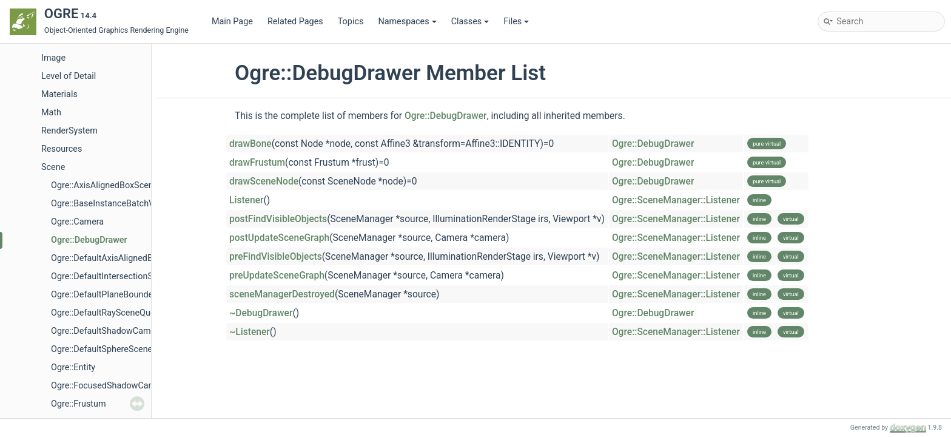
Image (53, 58)
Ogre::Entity (73, 367)
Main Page (232, 21)
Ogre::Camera (77, 222)
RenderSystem (69, 131)
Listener (246, 200)
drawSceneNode (263, 181)
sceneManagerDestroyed (282, 294)
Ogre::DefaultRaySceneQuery (106, 313)
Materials (59, 94)
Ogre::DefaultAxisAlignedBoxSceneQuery (130, 258)
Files (516, 21)
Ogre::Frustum (78, 404)
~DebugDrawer (260, 313)
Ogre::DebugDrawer (89, 240)
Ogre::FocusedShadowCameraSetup (120, 386)
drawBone (250, 143)
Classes (470, 21)
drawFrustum (257, 162)
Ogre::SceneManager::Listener (676, 200)
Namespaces (407, 21)
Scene (53, 167)
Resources (61, 149)
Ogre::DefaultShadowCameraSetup (118, 331)
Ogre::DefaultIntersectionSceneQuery (122, 276)
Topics (351, 21)
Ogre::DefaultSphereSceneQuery (113, 349)
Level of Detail (68, 76)
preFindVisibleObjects (275, 256)
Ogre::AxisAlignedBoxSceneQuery (116, 185)
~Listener (249, 332)
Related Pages (295, 21)
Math (51, 112)
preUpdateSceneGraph (276, 275)
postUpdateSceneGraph (279, 237)
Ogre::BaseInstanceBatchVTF (107, 203)
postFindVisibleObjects (278, 219)
